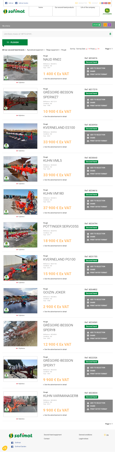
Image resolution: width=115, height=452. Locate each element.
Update (96, 24)
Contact (47, 439)
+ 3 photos (20, 282)
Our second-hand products (64, 7)
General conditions (85, 435)
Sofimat (9, 3)
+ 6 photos (20, 216)
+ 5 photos (20, 82)
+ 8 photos (20, 115)
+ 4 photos (20, 151)
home (41, 7)
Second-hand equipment (53, 435)
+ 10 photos (20, 348)
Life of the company (88, 7)
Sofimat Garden (21, 3)
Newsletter (82, 3)
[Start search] (110, 34)
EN (107, 435)
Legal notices (83, 439)
